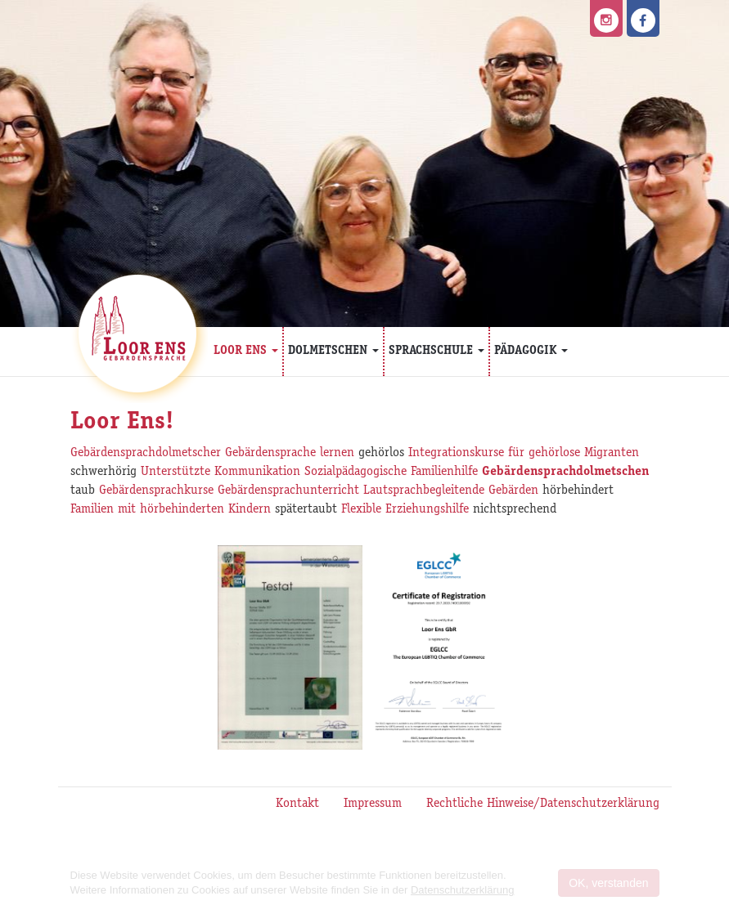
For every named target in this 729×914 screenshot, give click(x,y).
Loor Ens (246, 351)
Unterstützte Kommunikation (220, 472)
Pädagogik (531, 351)
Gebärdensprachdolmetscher (145, 453)
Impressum (373, 804)
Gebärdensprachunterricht (288, 491)
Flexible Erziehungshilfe (405, 510)
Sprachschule (436, 351)
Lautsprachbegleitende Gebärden (450, 491)
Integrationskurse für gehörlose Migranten (523, 453)
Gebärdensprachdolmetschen (565, 472)
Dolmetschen (333, 351)
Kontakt (297, 804)
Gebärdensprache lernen (289, 453)
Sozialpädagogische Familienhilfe (391, 472)
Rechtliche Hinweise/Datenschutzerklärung (542, 804)
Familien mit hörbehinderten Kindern (170, 510)
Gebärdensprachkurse (156, 491)
